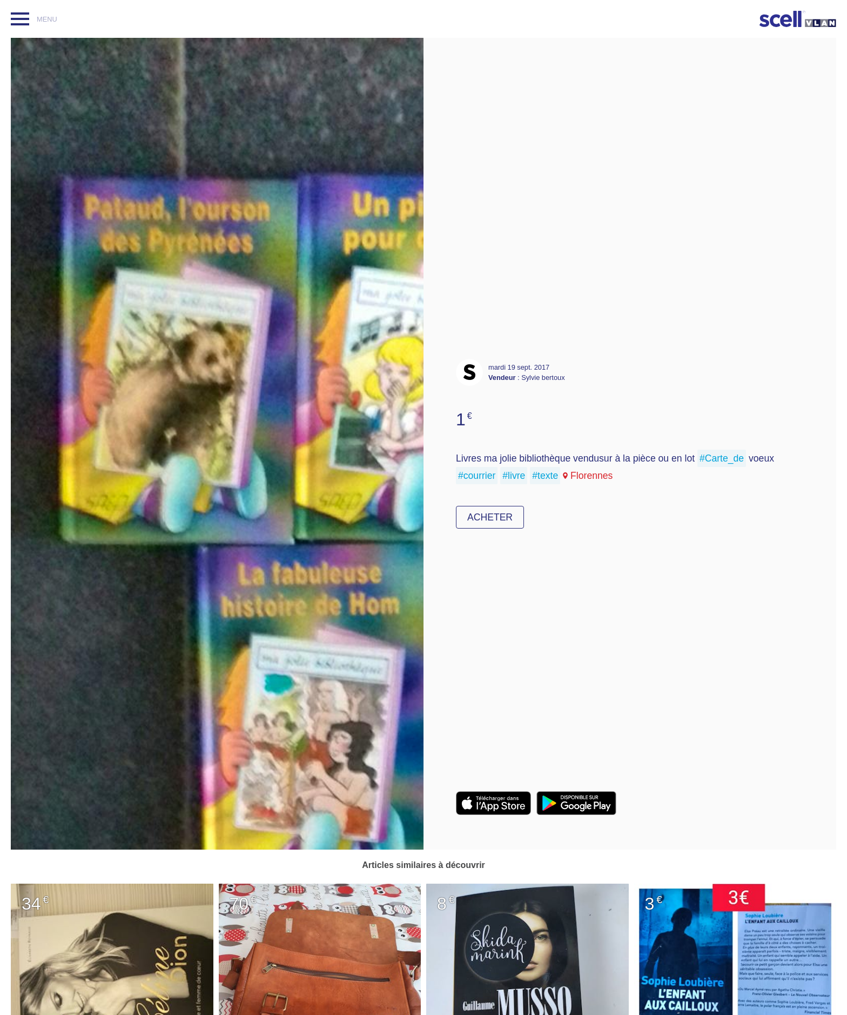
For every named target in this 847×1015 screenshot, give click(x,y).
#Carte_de (722, 458)
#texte (545, 475)
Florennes (591, 475)
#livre (513, 475)
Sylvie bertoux (542, 377)
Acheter (490, 517)
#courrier (476, 475)
